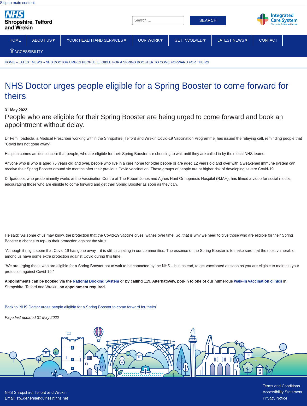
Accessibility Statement (282, 392)
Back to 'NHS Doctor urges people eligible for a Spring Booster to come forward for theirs (80, 307)
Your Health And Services (97, 40)
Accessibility (28, 52)
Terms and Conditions (281, 386)
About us (43, 40)
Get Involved (191, 40)
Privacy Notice (275, 398)
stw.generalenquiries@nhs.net (42, 398)
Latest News (233, 40)
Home (15, 40)
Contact (268, 40)
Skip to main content (17, 3)
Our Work (151, 40)
